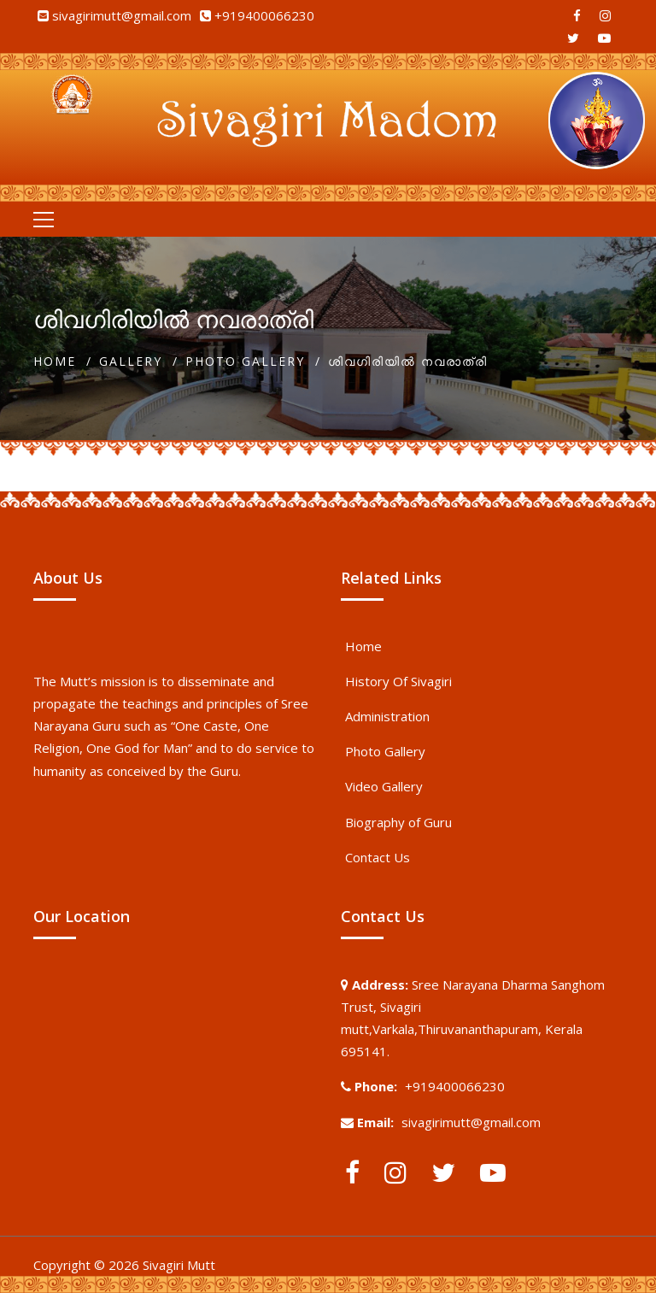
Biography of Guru (398, 822)
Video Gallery (384, 786)
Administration (387, 716)
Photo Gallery (245, 361)
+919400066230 (264, 15)
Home (54, 361)
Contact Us (377, 857)
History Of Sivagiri (398, 681)
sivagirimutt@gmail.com (121, 15)
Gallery (130, 361)
